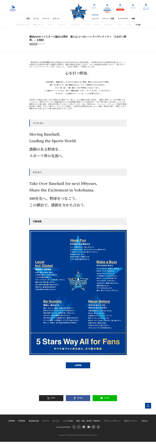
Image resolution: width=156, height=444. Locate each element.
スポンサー (108, 25)
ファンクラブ (123, 19)
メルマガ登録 (68, 421)
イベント (62, 25)
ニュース (95, 19)
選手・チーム (38, 25)
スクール (45, 421)
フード (119, 25)
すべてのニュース (22, 25)
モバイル (55, 421)
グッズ (86, 25)
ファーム (45, 19)
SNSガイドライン (131, 421)
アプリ (128, 25)
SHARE (78, 398)
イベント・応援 (108, 19)
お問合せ (144, 421)
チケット (56, 19)
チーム (36, 19)
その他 (137, 25)
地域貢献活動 (34, 421)
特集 (133, 19)
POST (51, 398)
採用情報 (21, 421)
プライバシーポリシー (112, 421)
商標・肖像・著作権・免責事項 (88, 421)
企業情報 (78, 365)
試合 (28, 19)
